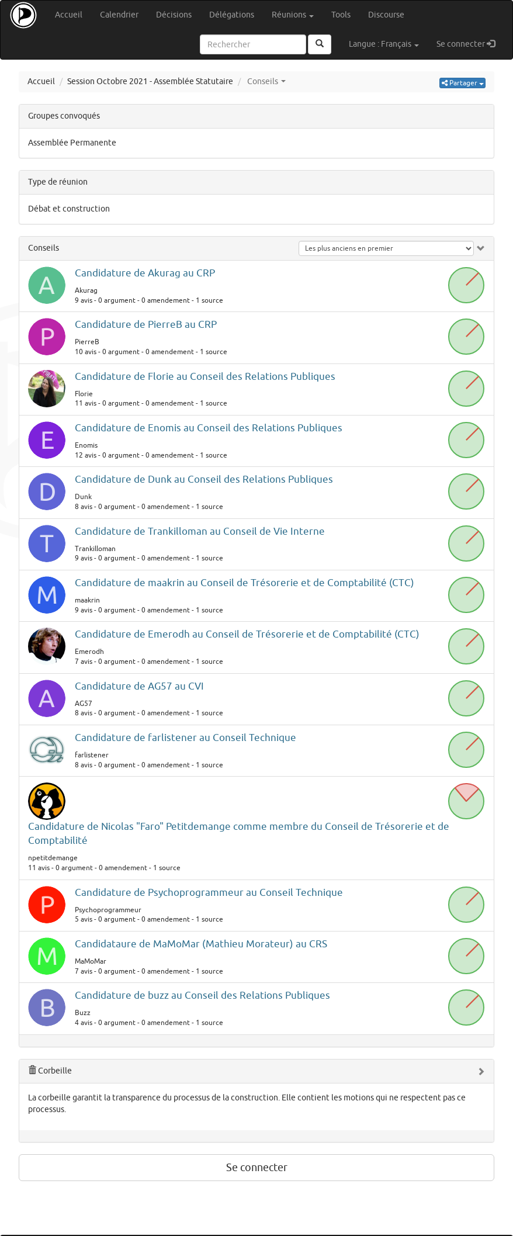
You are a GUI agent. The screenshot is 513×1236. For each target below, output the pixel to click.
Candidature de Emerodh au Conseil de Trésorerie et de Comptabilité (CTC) (247, 634)
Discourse (386, 15)
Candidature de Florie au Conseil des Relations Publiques (205, 377)
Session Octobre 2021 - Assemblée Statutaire (150, 81)
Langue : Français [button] (384, 44)
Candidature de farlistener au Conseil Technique (185, 738)
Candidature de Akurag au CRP (145, 273)
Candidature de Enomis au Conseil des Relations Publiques (208, 428)
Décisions (174, 15)
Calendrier (119, 15)
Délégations (231, 15)
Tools (341, 15)
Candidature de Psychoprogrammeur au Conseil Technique (209, 893)
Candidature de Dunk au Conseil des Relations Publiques (204, 479)
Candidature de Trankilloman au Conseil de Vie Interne (200, 531)
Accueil (68, 15)
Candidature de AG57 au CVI (139, 686)
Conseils (43, 248)
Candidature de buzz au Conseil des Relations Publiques (202, 995)
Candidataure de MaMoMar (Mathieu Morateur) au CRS (201, 944)
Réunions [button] (293, 15)
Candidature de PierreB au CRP (146, 324)
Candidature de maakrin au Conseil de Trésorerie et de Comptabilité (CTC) (244, 583)
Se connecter (470, 43)
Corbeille (50, 1071)
